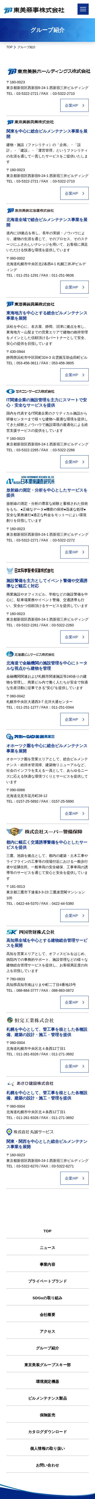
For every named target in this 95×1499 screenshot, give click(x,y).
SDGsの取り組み (47, 1298)
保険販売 (47, 1415)
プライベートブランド (47, 1281)
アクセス (47, 1331)
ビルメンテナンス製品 (47, 1398)
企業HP (71, 105)
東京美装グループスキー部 (47, 1365)
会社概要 (47, 1314)
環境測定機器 (47, 1381)
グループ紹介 (47, 1348)
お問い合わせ (47, 1465)
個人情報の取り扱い (47, 1448)
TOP (9, 47)
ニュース (47, 1247)
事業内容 (47, 1264)
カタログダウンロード (47, 1432)
